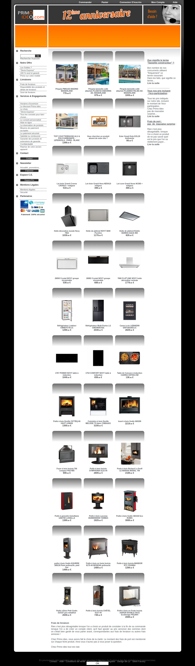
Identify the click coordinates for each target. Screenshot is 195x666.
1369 (66, 425)
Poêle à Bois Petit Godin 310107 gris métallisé (66, 612)
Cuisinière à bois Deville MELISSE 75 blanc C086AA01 (98, 422)
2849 (66, 615)
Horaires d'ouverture (29, 104)
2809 (98, 473)
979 (98, 95)
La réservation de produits (31, 125)
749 (98, 615)
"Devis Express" (27, 70)
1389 (66, 520)
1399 (66, 142)
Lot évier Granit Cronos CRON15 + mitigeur (67, 185)
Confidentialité (26, 144)
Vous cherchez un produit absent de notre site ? (98, 137)
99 (129, 140)
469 (130, 188)
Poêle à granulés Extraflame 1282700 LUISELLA (67, 517)
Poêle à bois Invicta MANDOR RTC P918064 (130, 564)
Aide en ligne (26, 122)
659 (98, 377)
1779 (129, 282)
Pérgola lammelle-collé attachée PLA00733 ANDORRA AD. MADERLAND (98, 91)
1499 (66, 569)
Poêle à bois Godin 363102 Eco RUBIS (129, 517)
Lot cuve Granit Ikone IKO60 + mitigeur (130, 185)
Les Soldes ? (26, 67)
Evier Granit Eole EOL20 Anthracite (129, 137)
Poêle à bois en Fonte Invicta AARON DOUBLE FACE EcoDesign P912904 (129, 613)
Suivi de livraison (27, 92)
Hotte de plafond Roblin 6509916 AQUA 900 (129, 232)
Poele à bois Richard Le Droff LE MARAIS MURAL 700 (129, 470)
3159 (98, 425)
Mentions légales (27, 189)
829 (130, 235)
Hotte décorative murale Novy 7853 (67, 232)
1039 (66, 235)
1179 (98, 235)
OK (97, 663)
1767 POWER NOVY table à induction (66, 374)
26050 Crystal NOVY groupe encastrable (67, 279)
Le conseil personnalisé (30, 120)
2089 (129, 617)
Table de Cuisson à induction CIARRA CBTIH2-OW (129, 374)
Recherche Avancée (30, 58)
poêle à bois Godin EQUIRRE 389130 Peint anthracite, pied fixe (66, 565)
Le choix (24, 109)
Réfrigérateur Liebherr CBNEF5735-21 (66, 327)
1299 (66, 330)
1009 (129, 95)
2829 (129, 330)
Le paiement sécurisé (29, 133)
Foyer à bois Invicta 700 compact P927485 (67, 470)
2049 (98, 330)
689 (98, 282)
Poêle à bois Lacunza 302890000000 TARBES (98, 517)
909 (67, 473)
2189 (129, 473)
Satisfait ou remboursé (30, 136)
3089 (129, 520)
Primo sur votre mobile (30, 76)
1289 (129, 567)
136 (130, 377)
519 (67, 188)
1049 (66, 377)
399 (98, 188)
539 (67, 282)
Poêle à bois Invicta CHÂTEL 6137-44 (98, 612)
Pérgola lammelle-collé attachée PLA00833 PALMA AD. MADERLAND (129, 91)
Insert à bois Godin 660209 (129, 421)
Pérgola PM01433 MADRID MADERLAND (66, 90)
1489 (98, 567)
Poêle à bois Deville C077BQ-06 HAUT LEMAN (66, 422)
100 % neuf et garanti (29, 73)
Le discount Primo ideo (30, 106)
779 (67, 93)
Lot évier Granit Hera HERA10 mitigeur (98, 185)
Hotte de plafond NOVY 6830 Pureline (98, 232)
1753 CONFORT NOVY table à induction (98, 374)
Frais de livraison (27, 84)
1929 (98, 520)
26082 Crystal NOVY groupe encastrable (98, 279)
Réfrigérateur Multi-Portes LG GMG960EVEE (98, 327)
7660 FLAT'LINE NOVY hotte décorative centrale (129, 279)
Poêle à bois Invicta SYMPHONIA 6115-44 (98, 470)
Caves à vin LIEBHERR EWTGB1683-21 (130, 327)
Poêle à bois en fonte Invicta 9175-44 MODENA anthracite (98, 564)
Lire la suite (153, 144)
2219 (129, 423)
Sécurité (24, 192)
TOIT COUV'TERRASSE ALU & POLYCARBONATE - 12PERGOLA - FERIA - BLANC (67, 138)
